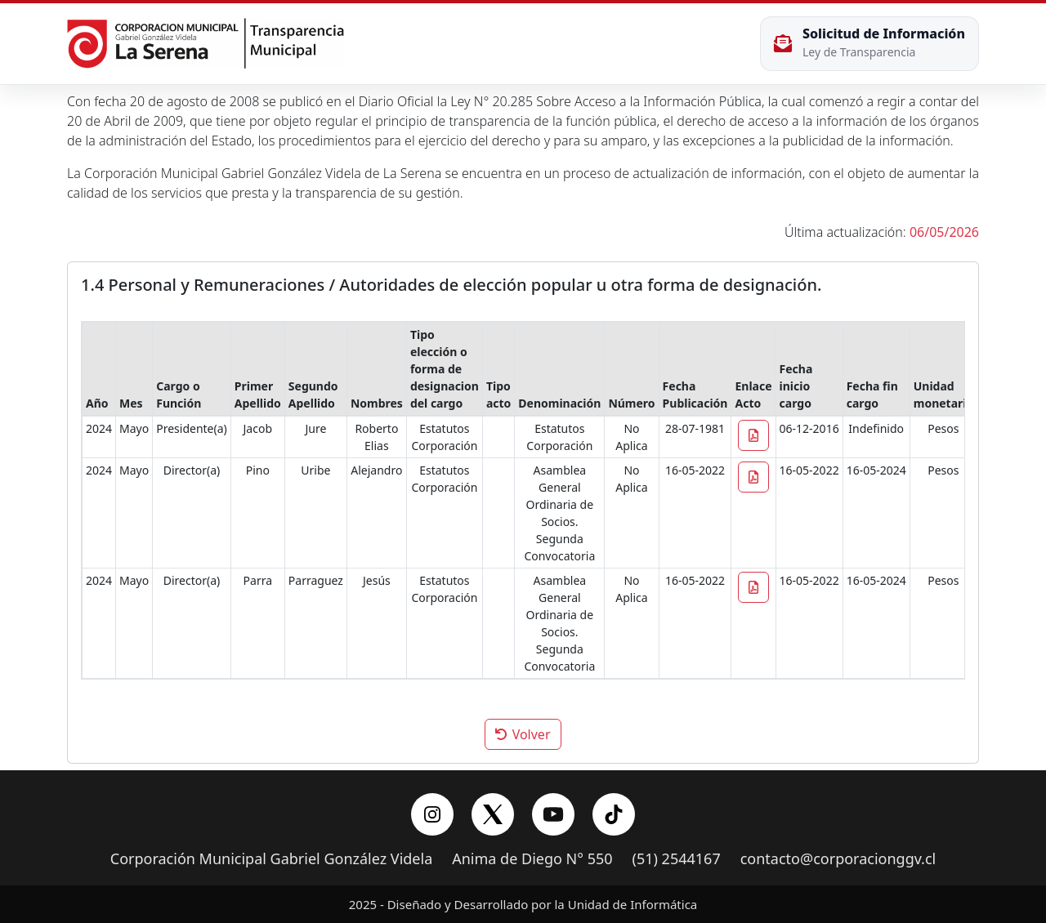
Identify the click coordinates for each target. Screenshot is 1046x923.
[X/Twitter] (493, 814)
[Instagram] (432, 814)
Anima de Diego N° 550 (532, 859)
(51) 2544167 (677, 859)
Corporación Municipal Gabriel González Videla (271, 859)
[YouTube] (553, 814)
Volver (522, 734)
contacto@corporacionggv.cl (838, 859)
